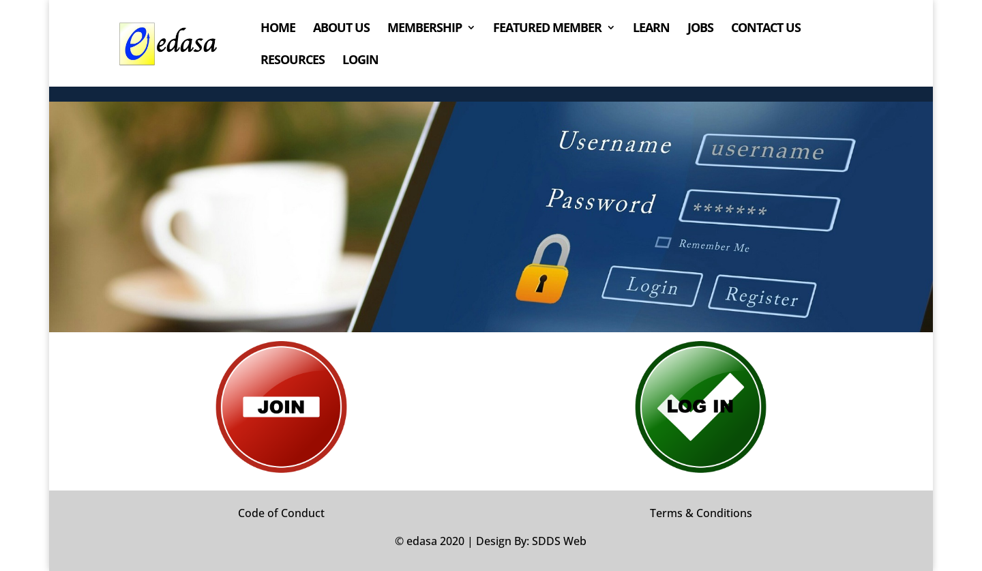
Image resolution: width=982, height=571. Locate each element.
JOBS (700, 29)
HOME (278, 29)
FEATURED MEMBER (547, 29)
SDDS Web (559, 540)
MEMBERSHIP (424, 29)
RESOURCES (293, 61)
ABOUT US (341, 29)
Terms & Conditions (701, 513)
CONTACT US (766, 29)
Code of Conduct (281, 513)
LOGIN (360, 61)
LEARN (651, 29)
